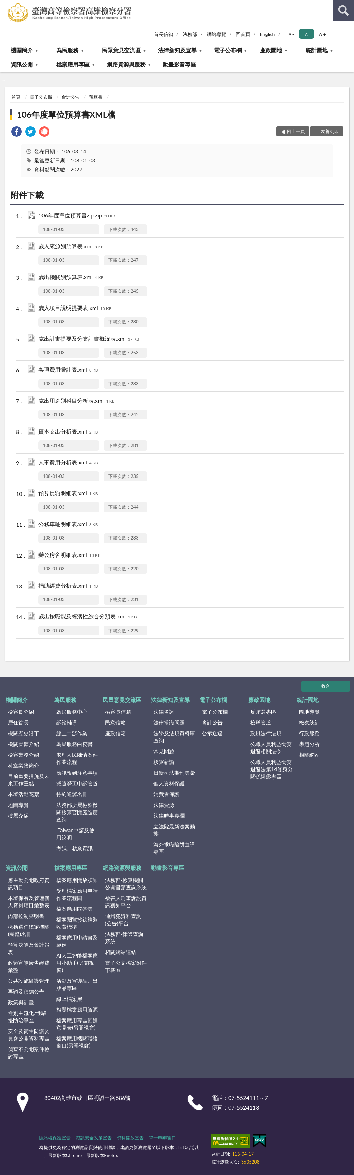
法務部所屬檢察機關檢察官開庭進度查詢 (77, 812)
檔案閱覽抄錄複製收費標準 (77, 923)
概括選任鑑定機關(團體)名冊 (28, 930)
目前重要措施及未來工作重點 (28, 779)
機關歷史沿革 (23, 733)
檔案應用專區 (73, 64)
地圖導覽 (18, 805)
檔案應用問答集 (74, 909)
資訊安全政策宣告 (94, 1137)
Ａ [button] (306, 34)
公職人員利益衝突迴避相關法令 (271, 747)
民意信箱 (115, 722)
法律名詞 (163, 712)
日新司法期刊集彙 (174, 772)
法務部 (190, 34)
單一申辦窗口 (162, 1137)
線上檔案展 (69, 999)
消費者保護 (166, 794)
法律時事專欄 (169, 815)
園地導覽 (309, 712)
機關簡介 (22, 50)
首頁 (15, 97)
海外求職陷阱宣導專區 (174, 848)
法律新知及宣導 (177, 50)
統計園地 (317, 50)
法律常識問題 (169, 722)
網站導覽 (216, 34)
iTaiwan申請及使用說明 (75, 833)
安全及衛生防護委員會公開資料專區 (28, 1034)
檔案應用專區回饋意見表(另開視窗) (77, 1024)
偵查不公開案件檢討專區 (28, 1052)
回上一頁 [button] (296, 131)
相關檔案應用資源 (77, 1009)
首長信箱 (163, 34)
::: (5, 5)
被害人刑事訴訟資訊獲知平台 (126, 901)
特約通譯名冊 (71, 794)
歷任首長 (18, 722)
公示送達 (212, 733)
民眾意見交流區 (121, 50)
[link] (16, 132)
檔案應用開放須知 (77, 880)
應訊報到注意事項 (77, 772)
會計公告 (71, 97)
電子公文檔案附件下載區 (126, 966)
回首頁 (243, 34)
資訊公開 (22, 64)
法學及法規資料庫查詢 (174, 737)
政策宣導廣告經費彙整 (28, 966)
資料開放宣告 (130, 1137)
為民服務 (67, 50)
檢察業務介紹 (23, 754)
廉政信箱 (115, 733)
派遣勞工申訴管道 (77, 783)
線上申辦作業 (71, 733)
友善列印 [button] (330, 131)
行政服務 (309, 733)
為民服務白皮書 (74, 744)
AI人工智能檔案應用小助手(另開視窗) (76, 962)
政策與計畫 (21, 1002)
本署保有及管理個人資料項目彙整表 (28, 901)
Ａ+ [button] (322, 34)
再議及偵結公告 (26, 991)
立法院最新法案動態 (174, 830)
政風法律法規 (265, 733)
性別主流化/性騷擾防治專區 (27, 1016)
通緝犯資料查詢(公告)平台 (123, 919)
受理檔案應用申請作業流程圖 (77, 894)
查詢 (343, 10)
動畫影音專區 (179, 64)
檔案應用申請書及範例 (77, 941)
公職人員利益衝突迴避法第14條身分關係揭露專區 (271, 769)
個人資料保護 (169, 783)
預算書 (95, 97)
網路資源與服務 (126, 64)
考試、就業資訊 (74, 848)
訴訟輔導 (66, 722)
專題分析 (309, 744)
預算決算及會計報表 (28, 948)
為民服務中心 (71, 712)
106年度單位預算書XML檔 (66, 114)
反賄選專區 (263, 712)
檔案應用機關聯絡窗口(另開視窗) (77, 1042)
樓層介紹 (18, 815)
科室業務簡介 (23, 765)
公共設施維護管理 (28, 981)
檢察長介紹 (21, 712)
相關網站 (309, 754)
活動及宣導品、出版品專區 (77, 984)
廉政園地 (271, 50)
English (267, 34)
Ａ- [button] (291, 34)
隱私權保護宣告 (55, 1137)
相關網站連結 (120, 952)
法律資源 (163, 805)
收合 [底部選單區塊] (325, 686)
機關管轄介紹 (23, 744)
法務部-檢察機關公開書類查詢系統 (126, 883)
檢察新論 (163, 762)
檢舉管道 (260, 722)
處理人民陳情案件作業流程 (77, 758)
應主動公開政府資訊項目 (28, 883)
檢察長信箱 (118, 712)
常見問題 (163, 751)
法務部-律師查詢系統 (124, 937)
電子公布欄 (228, 50)
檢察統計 (309, 722)
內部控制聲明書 (26, 916)
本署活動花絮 (23, 794)
